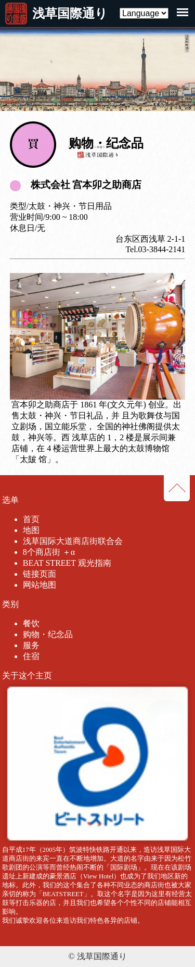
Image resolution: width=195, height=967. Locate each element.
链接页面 (39, 573)
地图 (31, 530)
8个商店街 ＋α (49, 552)
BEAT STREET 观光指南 (67, 563)
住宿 (31, 656)
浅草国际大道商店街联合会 (73, 541)
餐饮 (31, 623)
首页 (31, 519)
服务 (31, 645)
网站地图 (39, 584)
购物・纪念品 (48, 634)
